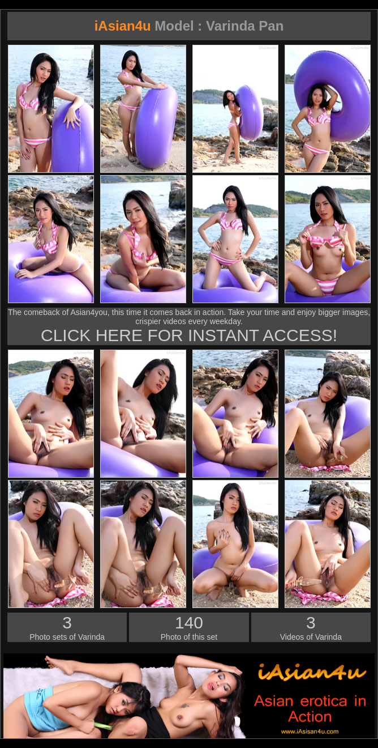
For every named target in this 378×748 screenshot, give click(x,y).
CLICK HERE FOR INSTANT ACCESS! (189, 335)
